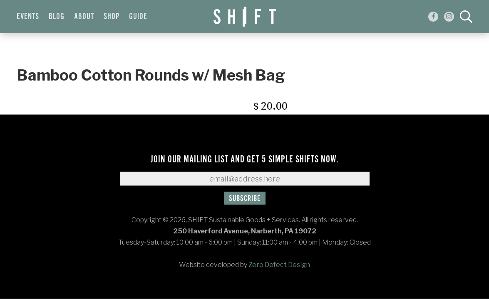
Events (28, 16)
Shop (111, 16)
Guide (138, 16)
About (84, 16)
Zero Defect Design (279, 265)
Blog (57, 16)
